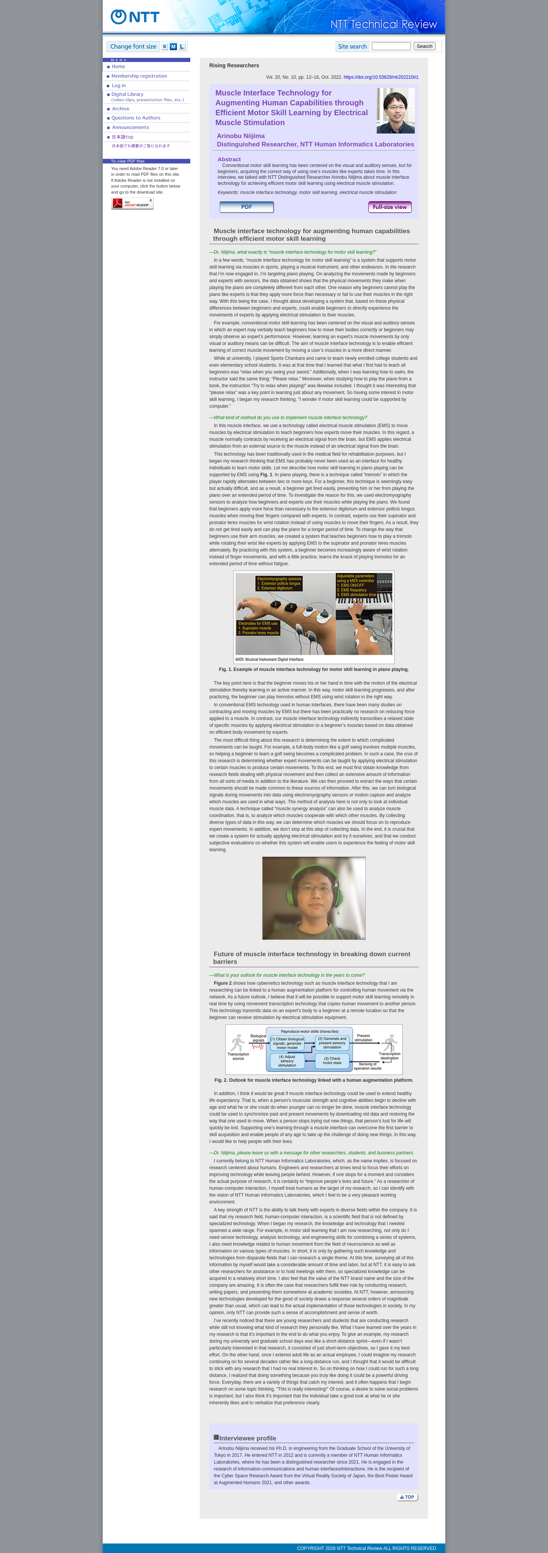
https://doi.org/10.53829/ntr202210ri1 (381, 77)
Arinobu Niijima (241, 136)
